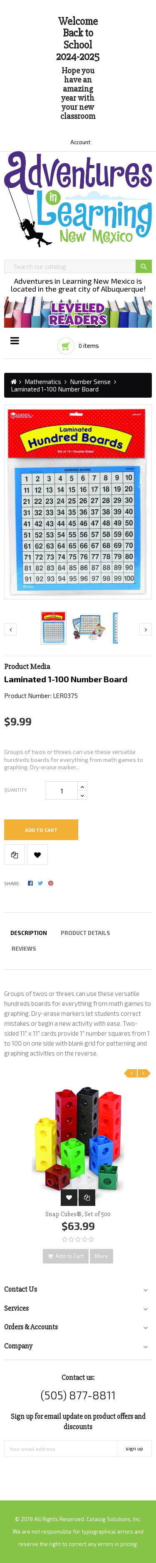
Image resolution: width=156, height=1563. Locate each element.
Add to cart (41, 830)
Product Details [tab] (85, 933)
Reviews (24, 948)
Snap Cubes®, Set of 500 (78, 1214)
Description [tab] (28, 933)
